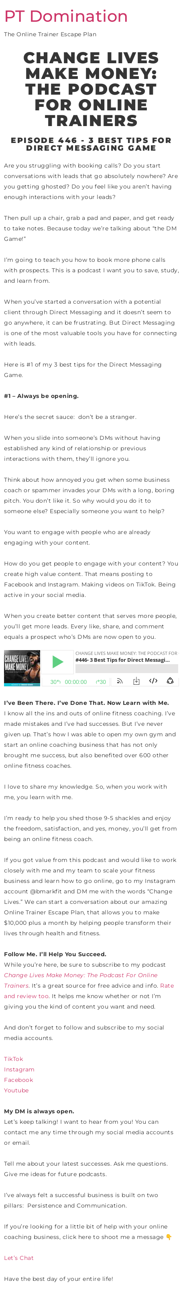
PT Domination (66, 16)
